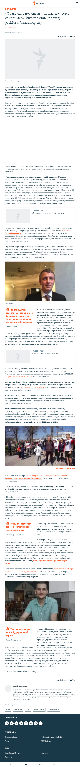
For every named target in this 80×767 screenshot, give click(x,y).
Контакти (44, 753)
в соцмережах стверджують (32, 387)
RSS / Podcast (46, 741)
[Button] (62, 37)
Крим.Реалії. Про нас (12, 753)
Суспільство (10, 9)
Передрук (8, 757)
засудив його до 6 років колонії (19, 377)
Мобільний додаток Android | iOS (53, 737)
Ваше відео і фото (11, 737)
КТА (40, 764)
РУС (54, 764)
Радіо (7, 741)
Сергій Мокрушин (12, 28)
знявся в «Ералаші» (34, 476)
